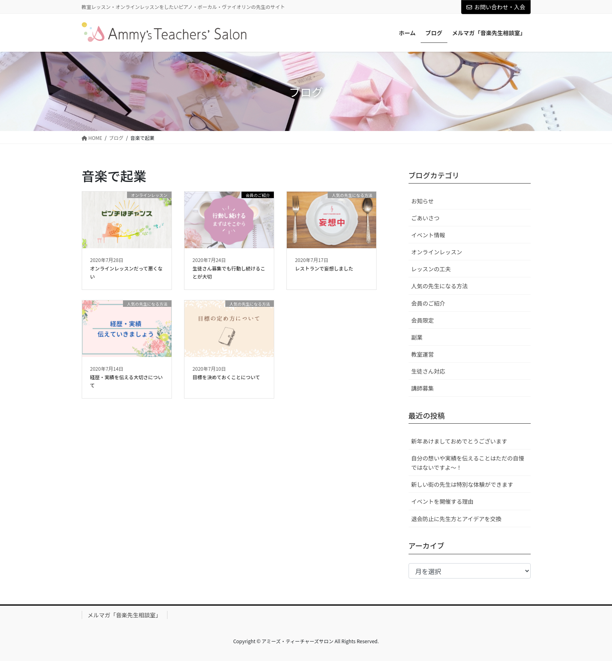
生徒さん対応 (428, 371)
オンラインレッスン (436, 252)
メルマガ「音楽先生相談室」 (124, 615)
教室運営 (422, 354)
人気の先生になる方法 (439, 286)
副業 (417, 337)
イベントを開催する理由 (442, 501)
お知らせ (422, 201)
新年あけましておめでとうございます (459, 441)
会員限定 (422, 320)
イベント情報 (428, 235)
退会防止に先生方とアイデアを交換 (456, 519)
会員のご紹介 (428, 303)
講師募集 (422, 388)
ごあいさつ (425, 218)
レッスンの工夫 (431, 269)
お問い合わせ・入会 (495, 7)
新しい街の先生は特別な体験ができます (462, 484)
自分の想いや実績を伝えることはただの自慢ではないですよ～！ (467, 462)
